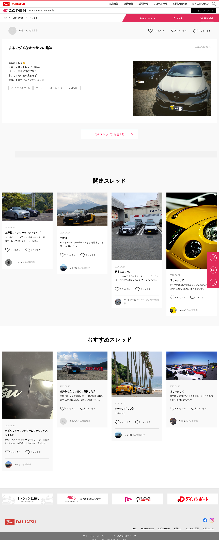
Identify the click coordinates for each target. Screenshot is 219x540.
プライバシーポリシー (94, 536)
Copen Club (18, 18)
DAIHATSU (14, 4)
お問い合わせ (180, 3)
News (134, 528)
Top (5, 18)
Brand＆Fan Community (28, 10)
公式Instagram (164, 528)
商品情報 (113, 3)
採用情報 (143, 3)
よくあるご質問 (192, 528)
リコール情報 (160, 3)
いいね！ (157, 30)
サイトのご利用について (123, 536)
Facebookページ (147, 528)
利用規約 (177, 528)
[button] (214, 4)
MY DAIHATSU (200, 3)
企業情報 (128, 3)
